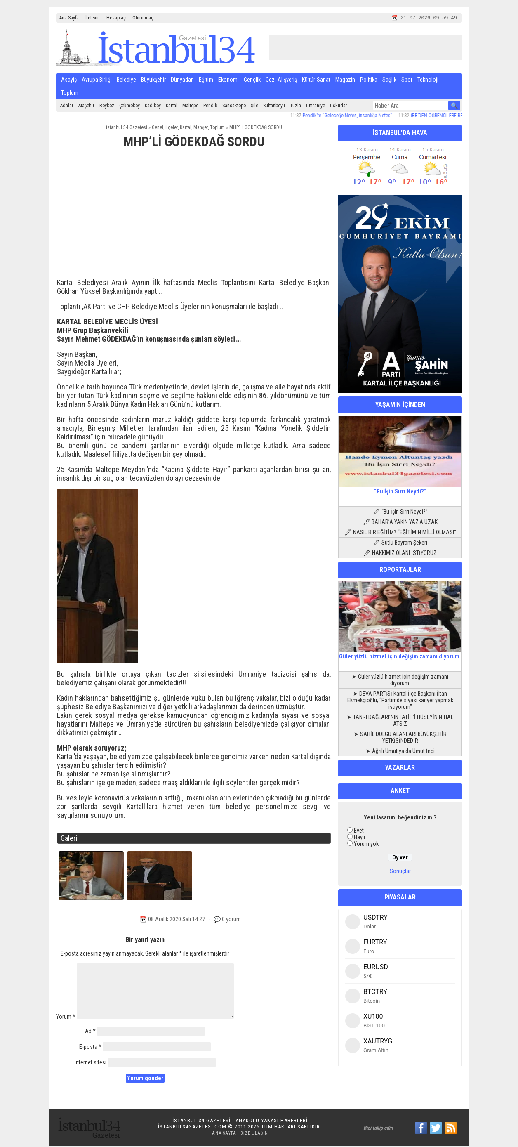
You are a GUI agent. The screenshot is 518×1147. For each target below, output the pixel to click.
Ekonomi (228, 80)
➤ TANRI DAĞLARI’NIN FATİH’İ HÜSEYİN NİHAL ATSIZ (400, 721)
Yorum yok (366, 844)
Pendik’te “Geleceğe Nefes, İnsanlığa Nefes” (353, 116)
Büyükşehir (153, 80)
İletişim (92, 18)
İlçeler (171, 128)
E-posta (90, 1047)
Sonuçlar (400, 872)
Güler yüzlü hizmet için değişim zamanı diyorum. (400, 654)
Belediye (126, 80)
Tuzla (295, 106)
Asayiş (69, 80)
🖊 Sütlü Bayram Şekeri (400, 543)
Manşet (200, 128)
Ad (90, 1032)
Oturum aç (142, 18)
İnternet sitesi (90, 1063)
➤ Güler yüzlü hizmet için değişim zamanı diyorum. (400, 680)
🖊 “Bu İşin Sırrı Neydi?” (400, 512)
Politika (368, 80)
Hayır (359, 838)
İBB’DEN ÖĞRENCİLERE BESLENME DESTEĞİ (460, 116)
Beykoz (106, 106)
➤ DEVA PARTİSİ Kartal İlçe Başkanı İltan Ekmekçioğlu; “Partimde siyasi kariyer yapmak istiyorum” (400, 701)
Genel (157, 128)
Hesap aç (116, 18)
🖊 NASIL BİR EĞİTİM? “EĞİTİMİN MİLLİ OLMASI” (400, 533)
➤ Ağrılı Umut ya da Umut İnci (400, 751)
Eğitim (206, 80)
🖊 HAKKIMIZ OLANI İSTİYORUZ (400, 553)
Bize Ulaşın (254, 1134)
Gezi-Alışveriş (281, 80)
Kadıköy (153, 106)
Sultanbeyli (274, 106)
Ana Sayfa (69, 18)
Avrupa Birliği (97, 80)
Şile (254, 106)
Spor (406, 80)
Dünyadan (182, 80)
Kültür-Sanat (316, 80)
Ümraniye (315, 106)
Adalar (66, 106)
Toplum (69, 93)
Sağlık (389, 80)
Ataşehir (86, 106)
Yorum (65, 1017)
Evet (359, 831)
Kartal (171, 106)
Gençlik (252, 80)
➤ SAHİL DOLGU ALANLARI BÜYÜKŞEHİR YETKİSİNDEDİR (400, 738)
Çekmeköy (129, 106)
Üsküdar (338, 106)
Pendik (210, 106)
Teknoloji (427, 80)
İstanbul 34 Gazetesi (126, 128)
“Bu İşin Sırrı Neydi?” (400, 489)
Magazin (345, 80)
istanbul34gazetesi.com (192, 1127)
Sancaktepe (234, 106)
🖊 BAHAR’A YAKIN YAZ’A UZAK (400, 522)
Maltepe (190, 106)
